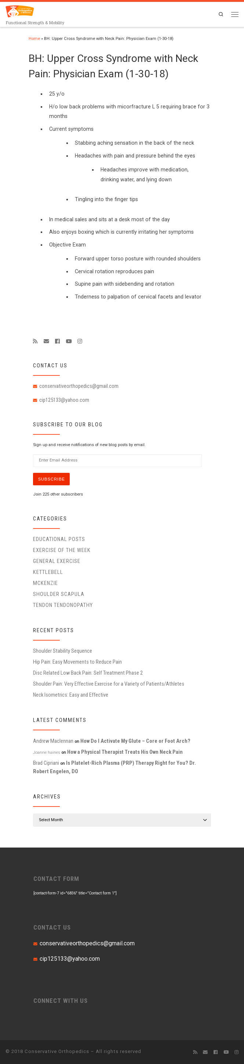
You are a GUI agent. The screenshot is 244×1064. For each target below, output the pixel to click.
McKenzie (45, 583)
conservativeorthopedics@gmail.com (79, 386)
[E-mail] (46, 341)
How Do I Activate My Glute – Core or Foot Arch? (135, 741)
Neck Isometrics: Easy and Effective (70, 695)
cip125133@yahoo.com (64, 400)
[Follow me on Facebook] (57, 341)
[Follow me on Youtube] (69, 341)
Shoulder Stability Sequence (62, 651)
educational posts (59, 539)
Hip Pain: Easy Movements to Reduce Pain (77, 662)
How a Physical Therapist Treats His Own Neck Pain (125, 752)
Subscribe (51, 479)
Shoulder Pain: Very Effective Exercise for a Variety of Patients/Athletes (108, 684)
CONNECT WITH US (60, 1000)
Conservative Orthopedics (57, 1051)
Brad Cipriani (46, 763)
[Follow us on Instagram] (79, 341)
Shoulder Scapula (58, 594)
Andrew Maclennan (53, 741)
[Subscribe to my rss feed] (35, 341)
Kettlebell (48, 572)
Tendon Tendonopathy (63, 605)
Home (34, 38)
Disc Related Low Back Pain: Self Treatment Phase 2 (88, 673)
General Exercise (56, 561)
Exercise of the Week (62, 550)
